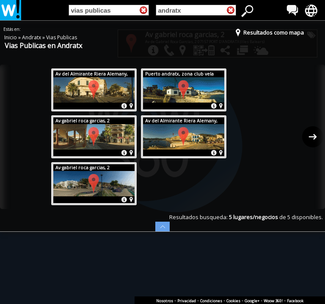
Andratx (32, 37)
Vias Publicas (61, 37)
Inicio (11, 37)
